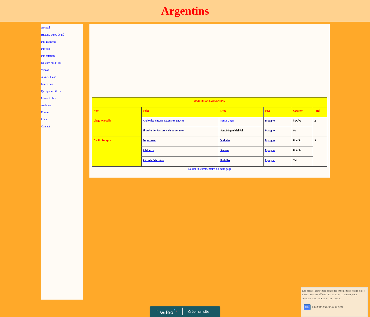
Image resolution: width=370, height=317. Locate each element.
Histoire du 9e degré (52, 34)
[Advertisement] (62, 226)
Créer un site (198, 311)
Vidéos (45, 70)
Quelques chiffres (51, 91)
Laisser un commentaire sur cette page (209, 169)
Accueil (45, 27)
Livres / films (48, 98)
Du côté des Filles (51, 63)
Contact (45, 126)
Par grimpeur (48, 41)
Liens (44, 119)
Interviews (47, 84)
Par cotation (48, 55)
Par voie (45, 48)
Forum (45, 112)
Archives (46, 105)
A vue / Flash (48, 77)
